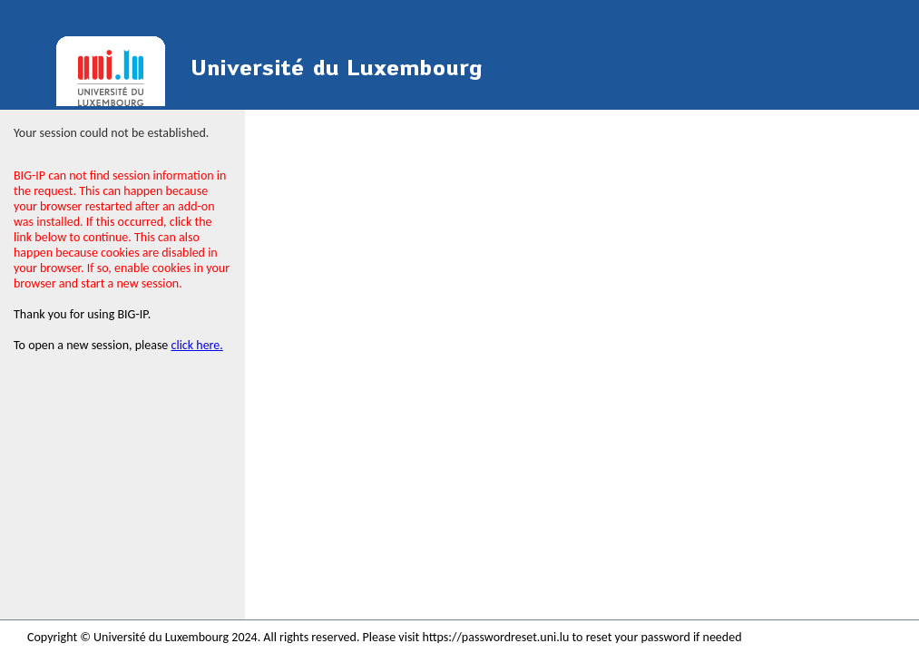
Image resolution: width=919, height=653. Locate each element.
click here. (197, 345)
